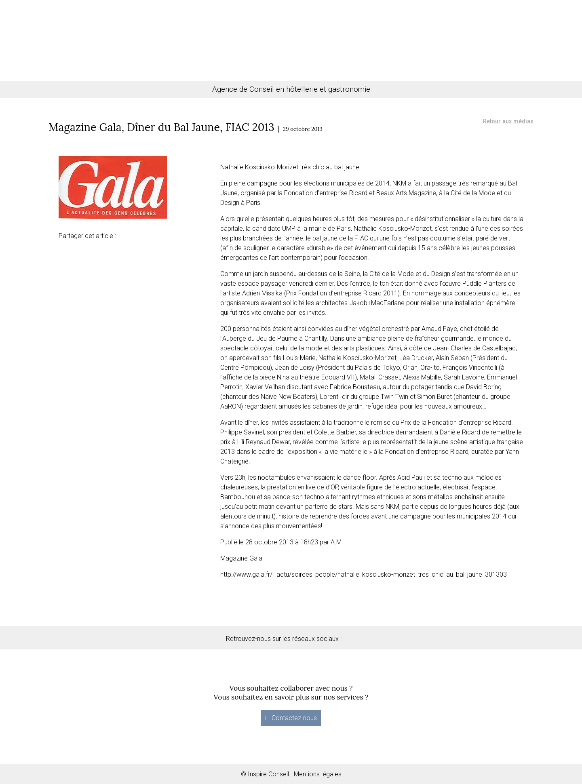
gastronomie (349, 89)
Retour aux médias (508, 121)
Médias (388, 45)
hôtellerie (302, 89)
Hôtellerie (134, 45)
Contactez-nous (294, 718)
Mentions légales (318, 774)
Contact (470, 45)
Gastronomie (184, 45)
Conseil (94, 45)
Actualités (429, 45)
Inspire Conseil (291, 28)
